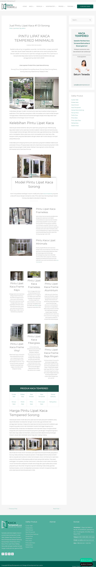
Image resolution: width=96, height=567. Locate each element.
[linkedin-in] (12, 554)
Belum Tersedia (81, 74)
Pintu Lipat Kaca (14, 28)
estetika (36, 305)
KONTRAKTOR (50, 6)
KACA (31, 6)
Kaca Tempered (76, 108)
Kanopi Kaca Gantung (77, 110)
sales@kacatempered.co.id (82, 85)
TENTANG (70, 6)
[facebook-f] (3, 554)
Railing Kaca (53, 401)
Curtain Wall (75, 100)
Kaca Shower (75, 105)
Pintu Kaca (74, 118)
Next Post (57, 508)
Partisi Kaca (74, 116)
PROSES (60, 6)
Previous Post (13, 508)
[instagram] (9, 554)
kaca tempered (47, 193)
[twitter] (6, 554)
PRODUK (39, 6)
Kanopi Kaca (75, 113)
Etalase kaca (75, 102)
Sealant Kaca (75, 126)
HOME (25, 6)
